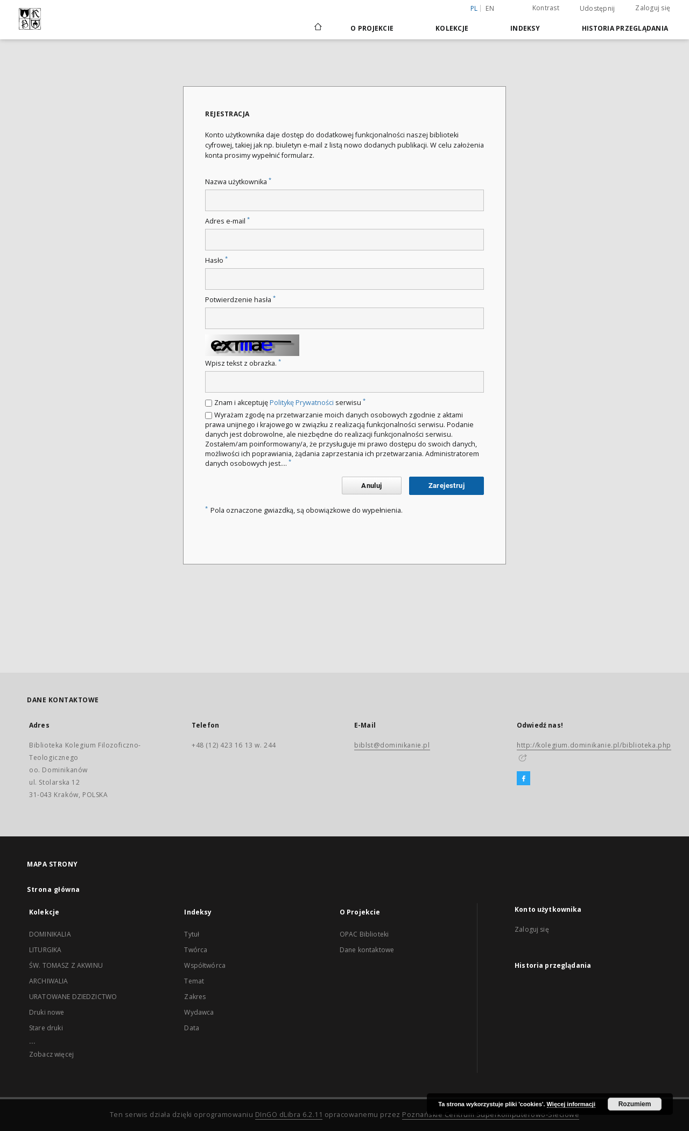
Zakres (195, 996)
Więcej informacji (571, 1104)
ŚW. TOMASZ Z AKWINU (66, 965)
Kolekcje (451, 28)
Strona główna (53, 889)
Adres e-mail (227, 221)
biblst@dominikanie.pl (392, 745)
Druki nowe (47, 1012)
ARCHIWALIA (48, 981)
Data (191, 1027)
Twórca (195, 949)
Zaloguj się (652, 7)
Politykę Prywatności (302, 402)
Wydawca (199, 1012)
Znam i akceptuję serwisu (289, 402)
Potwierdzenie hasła (240, 299)
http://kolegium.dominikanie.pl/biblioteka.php (594, 745)
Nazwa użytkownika (238, 181)
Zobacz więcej (51, 1054)
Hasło (216, 260)
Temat (194, 981)
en (490, 8)
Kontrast (545, 7)
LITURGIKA (45, 949)
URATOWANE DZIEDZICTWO (73, 996)
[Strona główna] (317, 28)
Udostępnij (597, 8)
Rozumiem (634, 1104)
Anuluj (371, 485)
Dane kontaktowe (367, 949)
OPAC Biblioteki (364, 934)
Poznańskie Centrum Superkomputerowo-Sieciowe (490, 1114)
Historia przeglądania (625, 28)
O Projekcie (371, 28)
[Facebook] (523, 779)
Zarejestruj (446, 485)
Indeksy (525, 28)
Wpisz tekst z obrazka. (243, 363)
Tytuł (191, 934)
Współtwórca (205, 965)
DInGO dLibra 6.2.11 (289, 1114)
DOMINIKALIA (50, 934)
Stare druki (46, 1027)
